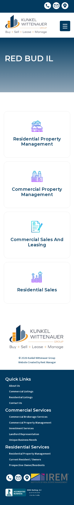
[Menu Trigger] (65, 26)
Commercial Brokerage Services (28, 417)
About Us (14, 386)
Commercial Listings (21, 391)
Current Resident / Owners (25, 459)
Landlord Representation (24, 434)
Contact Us (15, 403)
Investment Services (21, 428)
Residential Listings (20, 397)
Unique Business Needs (23, 440)
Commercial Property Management (30, 422)
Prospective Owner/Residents (27, 465)
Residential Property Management (30, 453)
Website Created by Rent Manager (37, 362)
